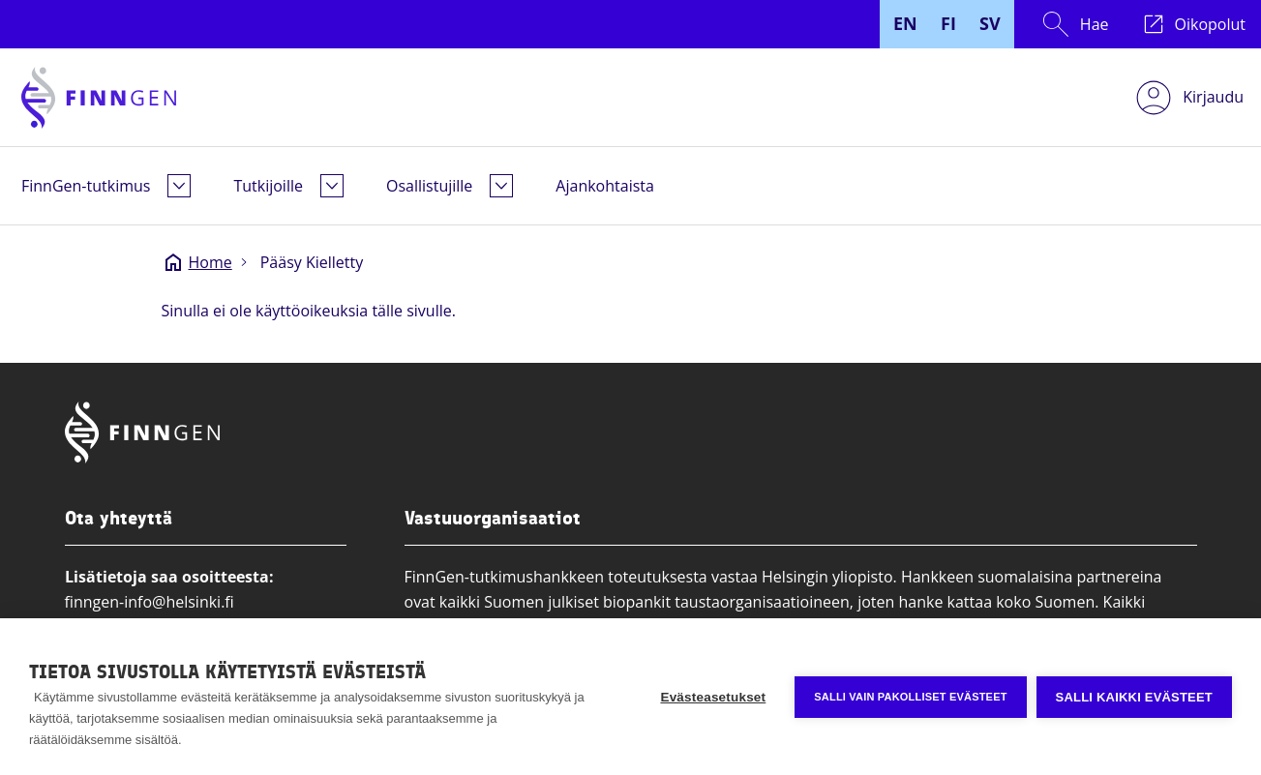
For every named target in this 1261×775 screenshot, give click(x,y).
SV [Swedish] (990, 23)
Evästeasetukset (713, 697)
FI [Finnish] (948, 23)
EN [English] (905, 23)
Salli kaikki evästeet (1134, 697)
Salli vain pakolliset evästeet (910, 696)
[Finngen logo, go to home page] (98, 98)
